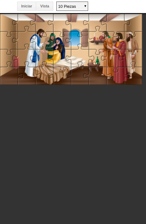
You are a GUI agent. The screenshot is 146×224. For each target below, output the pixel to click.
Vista (44, 6)
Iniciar (26, 6)
